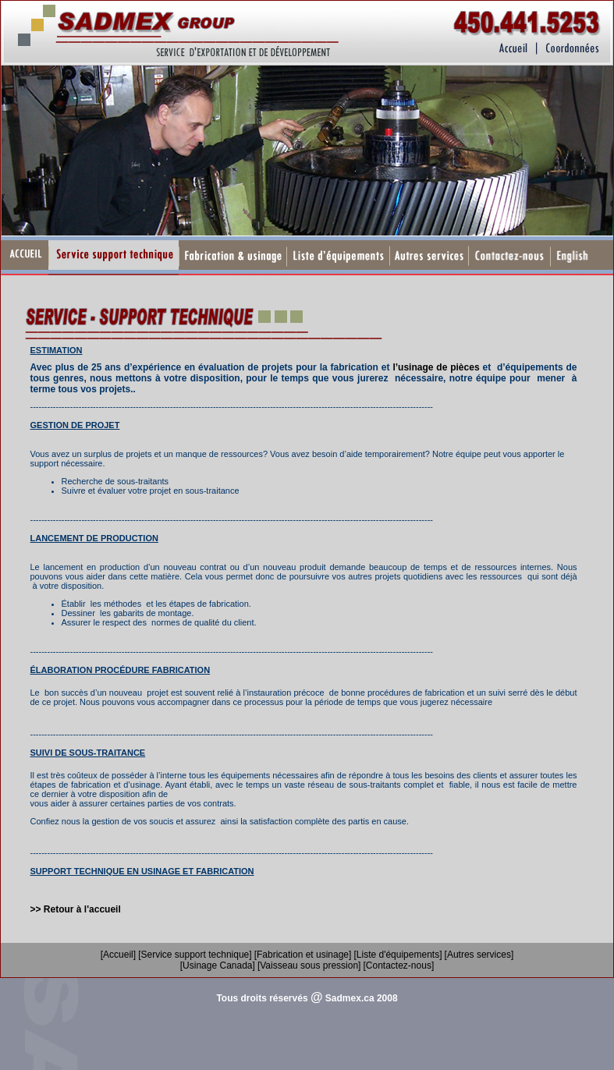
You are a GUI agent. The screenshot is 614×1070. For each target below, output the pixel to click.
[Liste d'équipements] (397, 954)
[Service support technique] (194, 954)
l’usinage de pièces (435, 367)
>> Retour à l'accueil (75, 909)
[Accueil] (118, 954)
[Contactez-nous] (399, 965)
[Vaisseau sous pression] (309, 965)
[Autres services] (479, 954)
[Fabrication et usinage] (303, 954)
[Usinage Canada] (217, 965)
